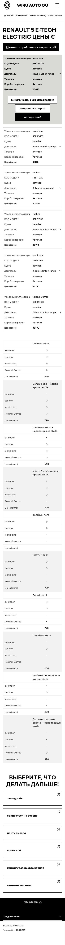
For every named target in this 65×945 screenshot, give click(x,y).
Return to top (31, 901)
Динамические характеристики (32, 99)
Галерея (21, 15)
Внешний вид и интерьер (45, 15)
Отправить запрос (32, 108)
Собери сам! (32, 117)
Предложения (11, 916)
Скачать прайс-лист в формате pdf (31, 47)
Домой (9, 15)
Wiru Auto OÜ (32, 5)
